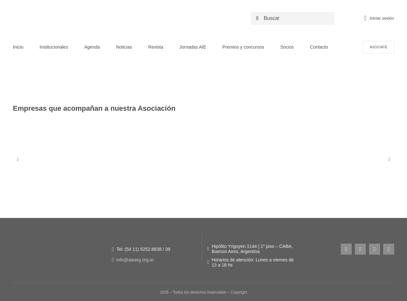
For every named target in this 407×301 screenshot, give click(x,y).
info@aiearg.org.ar (135, 260)
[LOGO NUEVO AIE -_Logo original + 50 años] (69, 9)
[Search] (257, 18)
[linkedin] (388, 249)
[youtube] (374, 249)
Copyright (238, 292)
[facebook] (360, 249)
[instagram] (346, 249)
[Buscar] (294, 18)
